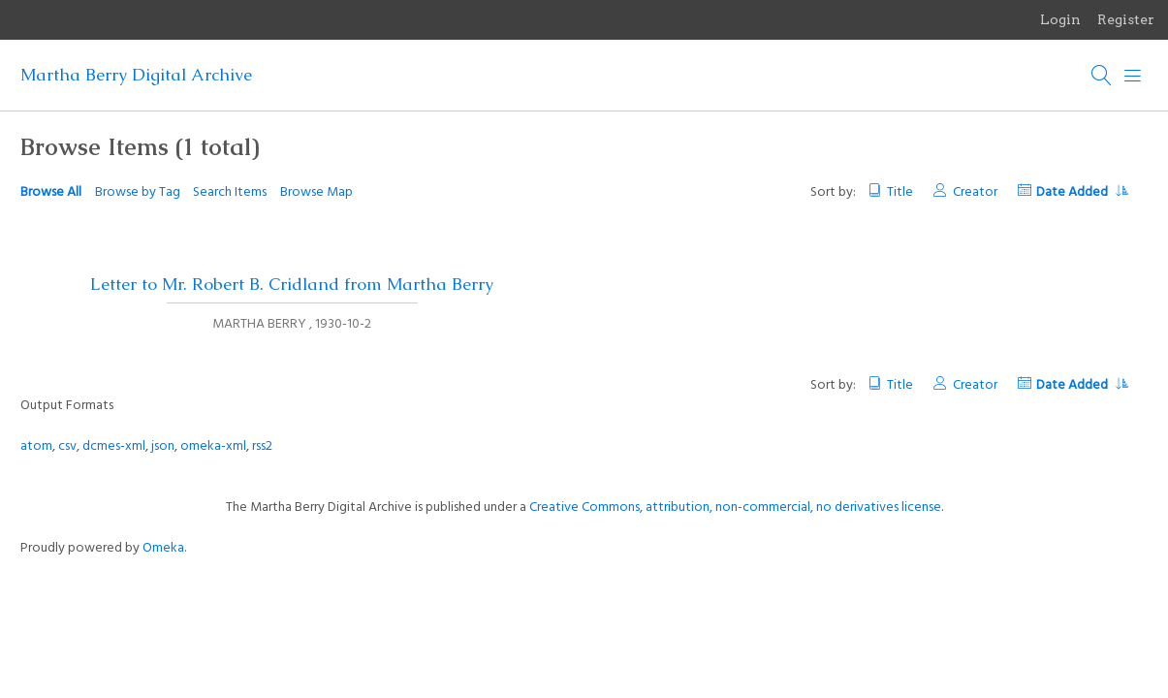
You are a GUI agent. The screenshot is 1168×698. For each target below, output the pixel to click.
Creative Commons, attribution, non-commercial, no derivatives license (735, 507)
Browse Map (316, 192)
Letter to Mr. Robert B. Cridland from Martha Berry (291, 284)
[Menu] (1133, 75)
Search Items (230, 192)
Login (1060, 19)
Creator (975, 192)
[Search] (1102, 75)
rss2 (262, 446)
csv (67, 446)
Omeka (163, 548)
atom (36, 446)
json (162, 446)
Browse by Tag (137, 192)
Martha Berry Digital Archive (136, 74)
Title (900, 192)
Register (1125, 19)
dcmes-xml (113, 446)
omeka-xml (213, 446)
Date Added (1081, 192)
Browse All (50, 192)
